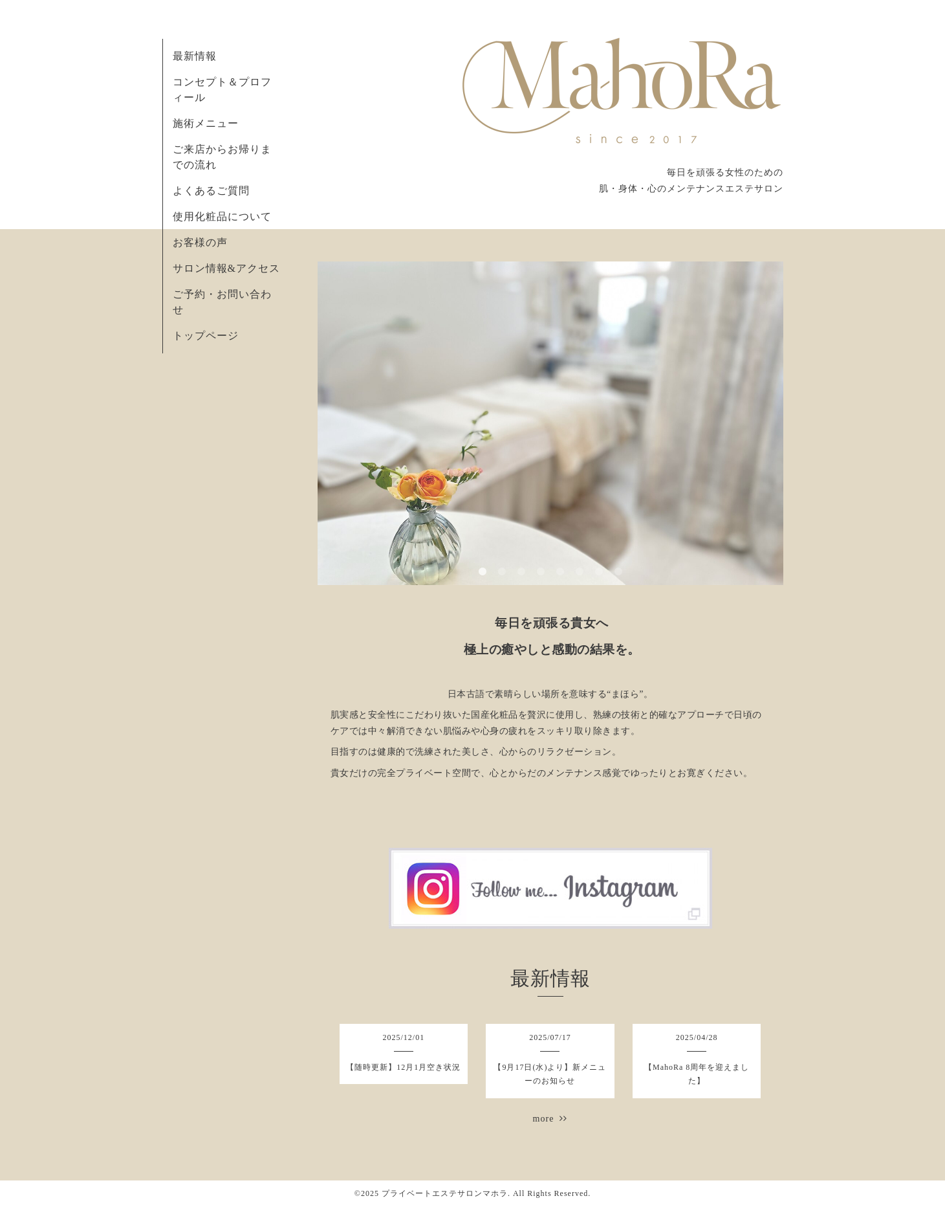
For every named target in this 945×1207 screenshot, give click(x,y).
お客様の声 (200, 242)
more (550, 1119)
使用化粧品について (222, 216)
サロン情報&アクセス (226, 268)
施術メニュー (206, 123)
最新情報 (195, 55)
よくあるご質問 (211, 190)
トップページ (206, 335)
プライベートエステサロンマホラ (445, 1193)
